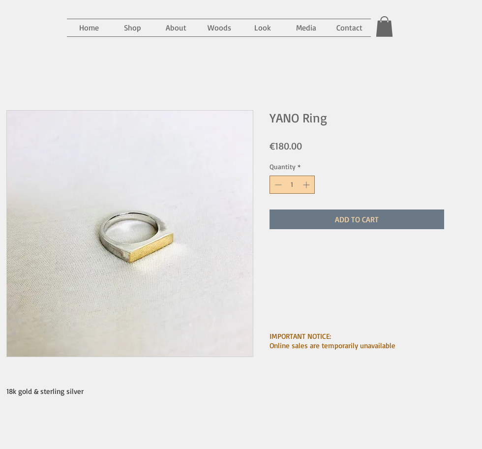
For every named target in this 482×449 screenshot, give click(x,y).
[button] (306, 27)
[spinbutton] (292, 184)
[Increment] (307, 184)
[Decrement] (277, 184)
